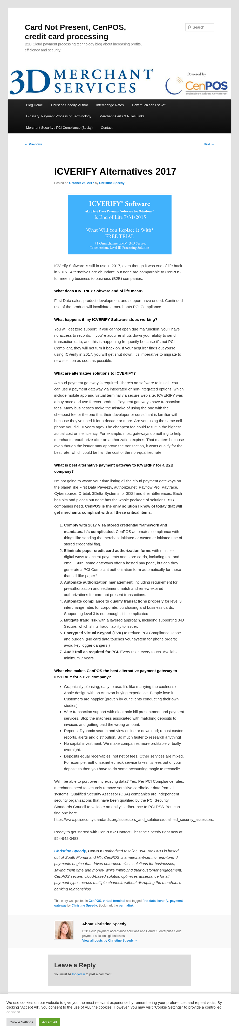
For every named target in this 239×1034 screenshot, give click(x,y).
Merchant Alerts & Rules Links (121, 116)
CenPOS (95, 901)
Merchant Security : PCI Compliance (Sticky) (59, 128)
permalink (126, 905)
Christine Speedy (112, 183)
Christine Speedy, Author (69, 105)
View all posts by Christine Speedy (110, 940)
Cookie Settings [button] (21, 1022)
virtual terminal (114, 901)
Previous (33, 144)
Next (208, 144)
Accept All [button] (49, 1022)
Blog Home (34, 105)
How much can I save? (149, 105)
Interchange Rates (110, 105)
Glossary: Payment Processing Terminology (58, 116)
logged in (78, 974)
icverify (163, 901)
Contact (107, 128)
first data (149, 901)
